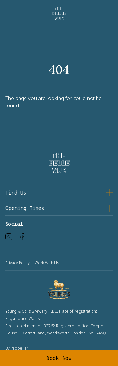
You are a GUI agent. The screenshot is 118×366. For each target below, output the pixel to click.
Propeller (19, 348)
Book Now (59, 358)
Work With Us (47, 263)
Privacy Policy (17, 263)
